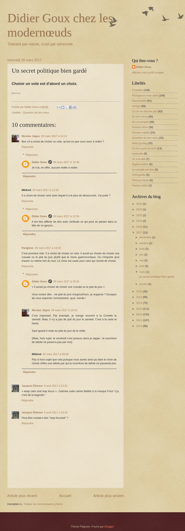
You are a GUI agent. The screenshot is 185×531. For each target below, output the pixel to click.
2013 (139, 308)
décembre (145, 237)
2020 (139, 215)
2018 (139, 226)
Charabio (137, 90)
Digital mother (140, 164)
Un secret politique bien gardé (156, 276)
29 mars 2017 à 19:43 (64, 310)
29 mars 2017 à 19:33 (48, 247)
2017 (139, 232)
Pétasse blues (140, 180)
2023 (139, 209)
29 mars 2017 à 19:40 (66, 281)
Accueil (65, 496)
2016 (139, 291)
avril (142, 266)
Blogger (109, 526)
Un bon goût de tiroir (144, 148)
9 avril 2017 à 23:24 (56, 412)
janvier (143, 283)
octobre (144, 243)
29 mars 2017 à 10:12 (54, 136)
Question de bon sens (36, 112)
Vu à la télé (138, 159)
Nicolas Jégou (31, 136)
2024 (139, 203)
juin (141, 254)
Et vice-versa (139, 116)
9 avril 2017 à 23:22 (56, 385)
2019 (139, 220)
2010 (139, 326)
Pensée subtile (140, 132)
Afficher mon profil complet (148, 72)
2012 (139, 314)
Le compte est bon (143, 169)
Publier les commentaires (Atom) (43, 504)
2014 (139, 302)
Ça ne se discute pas (144, 111)
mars (142, 271)
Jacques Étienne (32, 385)
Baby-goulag (139, 143)
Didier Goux (39, 162)
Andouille (137, 153)
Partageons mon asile (145, 95)
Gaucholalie (139, 100)
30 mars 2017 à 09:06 (56, 354)
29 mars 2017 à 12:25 (45, 190)
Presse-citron (140, 127)
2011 (139, 320)
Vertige (136, 106)
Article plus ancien (108, 496)
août (142, 248)
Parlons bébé (140, 185)
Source (15, 93)
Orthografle (138, 174)
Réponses (32, 154)
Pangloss (27, 247)
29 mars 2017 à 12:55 (66, 216)
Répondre (27, 146)
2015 (139, 297)
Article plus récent (22, 496)
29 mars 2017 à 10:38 (66, 162)
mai (141, 260)
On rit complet (140, 121)
